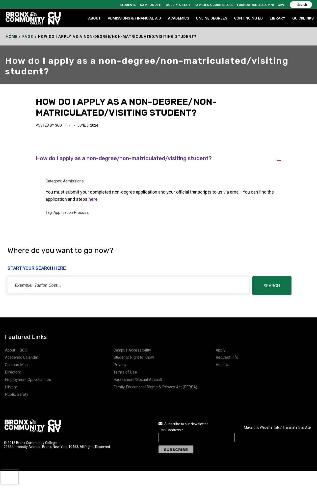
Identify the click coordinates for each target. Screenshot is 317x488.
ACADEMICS (178, 18)
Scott (60, 125)
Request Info (227, 357)
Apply (221, 350)
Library (11, 387)
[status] (128, 285)
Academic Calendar (21, 357)
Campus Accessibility (132, 350)
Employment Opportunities (28, 379)
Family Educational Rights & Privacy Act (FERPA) (155, 387)
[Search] (301, 4)
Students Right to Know (133, 357)
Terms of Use (125, 372)
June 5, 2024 (88, 125)
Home (12, 36)
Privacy (119, 364)
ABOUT (94, 18)
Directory (13, 372)
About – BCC (16, 350)
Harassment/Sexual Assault (137, 379)
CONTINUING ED (248, 18)
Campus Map (16, 364)
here (93, 199)
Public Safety (16, 394)
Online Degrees (211, 18)
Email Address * (170, 430)
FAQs (27, 36)
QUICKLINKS (303, 18)
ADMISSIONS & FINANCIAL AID (134, 18)
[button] (158, 159)
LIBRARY (277, 18)
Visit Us (222, 364)
